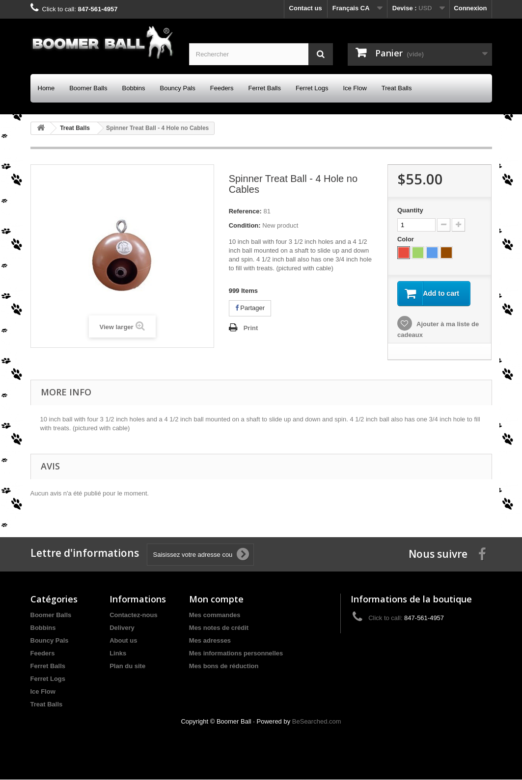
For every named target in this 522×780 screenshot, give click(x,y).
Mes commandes (215, 615)
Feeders (222, 88)
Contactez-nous (134, 615)
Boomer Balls (88, 88)
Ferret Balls (264, 88)
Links (118, 653)
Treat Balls (397, 88)
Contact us (305, 8)
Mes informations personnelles (236, 653)
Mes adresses (210, 641)
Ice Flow (354, 88)
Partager (250, 308)
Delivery (122, 628)
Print (251, 328)
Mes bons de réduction (224, 666)
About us (123, 641)
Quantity (410, 210)
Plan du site (127, 666)
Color (406, 239)
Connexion (470, 8)
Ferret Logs (312, 88)
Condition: (245, 225)
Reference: (245, 211)
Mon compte (216, 599)
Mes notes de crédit (218, 628)
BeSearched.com (316, 722)
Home (46, 88)
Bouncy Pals (177, 88)
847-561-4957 (97, 9)
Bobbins (133, 88)
